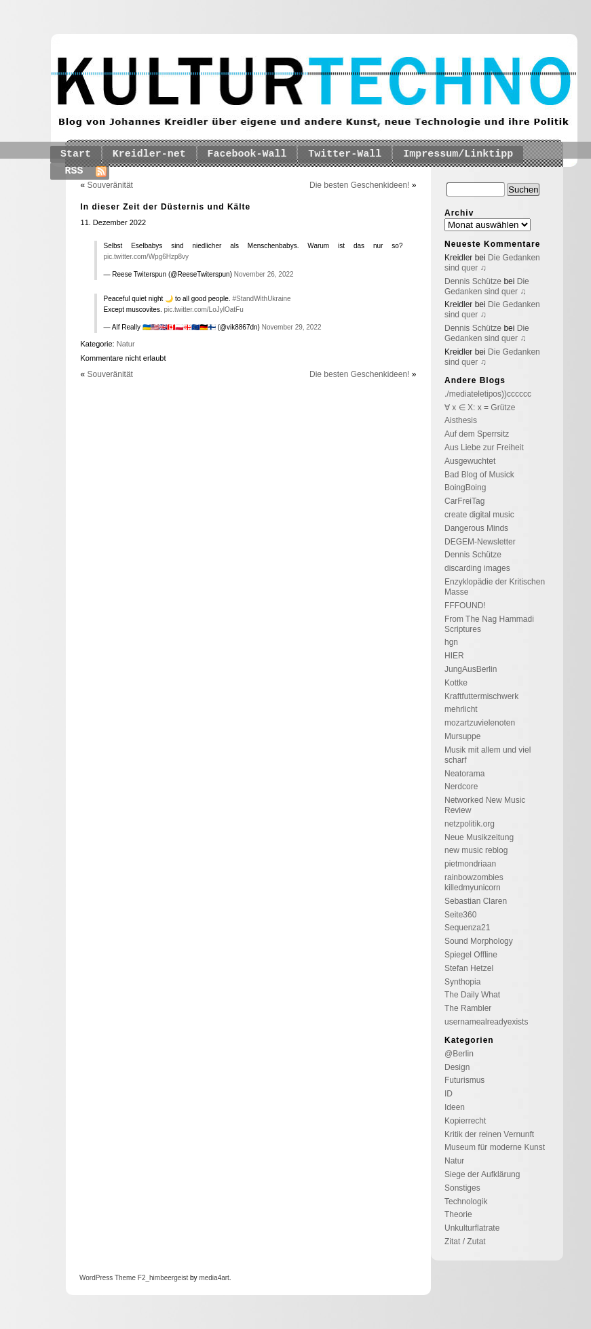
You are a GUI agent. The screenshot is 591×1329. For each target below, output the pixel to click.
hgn (451, 642)
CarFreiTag (464, 501)
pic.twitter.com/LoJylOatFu (203, 309)
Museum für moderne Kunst (494, 1147)
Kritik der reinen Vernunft (489, 1134)
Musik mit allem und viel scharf (487, 755)
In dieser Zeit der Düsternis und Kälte (166, 207)
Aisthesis (460, 420)
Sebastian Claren (475, 901)
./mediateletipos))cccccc (487, 394)
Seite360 (460, 914)
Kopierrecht (465, 1121)
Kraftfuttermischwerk (481, 696)
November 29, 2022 (292, 327)
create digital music (479, 514)
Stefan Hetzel (468, 968)
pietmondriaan (470, 864)
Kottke (456, 683)
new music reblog (476, 850)
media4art (214, 1278)
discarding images (477, 568)
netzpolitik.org (469, 824)
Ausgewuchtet (469, 461)
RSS (74, 171)
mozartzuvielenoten (479, 723)
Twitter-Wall (344, 154)
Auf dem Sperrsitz (476, 434)
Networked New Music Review (484, 805)
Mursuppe (462, 736)
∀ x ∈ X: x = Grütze (479, 407)
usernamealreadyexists (486, 1022)
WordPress (96, 1278)
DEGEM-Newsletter (480, 542)
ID (448, 1093)
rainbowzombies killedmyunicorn (473, 882)
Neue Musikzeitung (479, 837)
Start (75, 154)
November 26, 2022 (264, 274)
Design (457, 1067)
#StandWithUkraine (261, 298)
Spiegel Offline (470, 954)
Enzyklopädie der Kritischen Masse (494, 587)
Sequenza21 (467, 927)
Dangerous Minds (476, 528)
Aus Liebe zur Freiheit (484, 447)
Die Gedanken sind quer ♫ (486, 286)
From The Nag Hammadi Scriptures (489, 624)
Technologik (465, 1201)
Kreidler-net (149, 154)
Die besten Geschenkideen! (359, 185)
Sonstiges (462, 1188)
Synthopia (462, 982)
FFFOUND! (465, 605)
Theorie (458, 1214)
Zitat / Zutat (465, 1241)
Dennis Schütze (472, 281)
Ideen (454, 1107)
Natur (126, 344)
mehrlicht (461, 709)
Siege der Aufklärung (482, 1174)
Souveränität (110, 185)
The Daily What (472, 994)
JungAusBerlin (470, 669)
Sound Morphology (478, 941)
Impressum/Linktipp (458, 154)
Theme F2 (129, 1278)
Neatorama (464, 773)
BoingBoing (465, 487)
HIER (454, 655)
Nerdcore (461, 786)
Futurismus (464, 1080)
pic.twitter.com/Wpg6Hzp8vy (146, 256)
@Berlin (459, 1053)
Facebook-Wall (247, 154)
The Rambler (467, 1008)
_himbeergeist (166, 1278)
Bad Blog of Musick (479, 474)
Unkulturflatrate (471, 1228)
